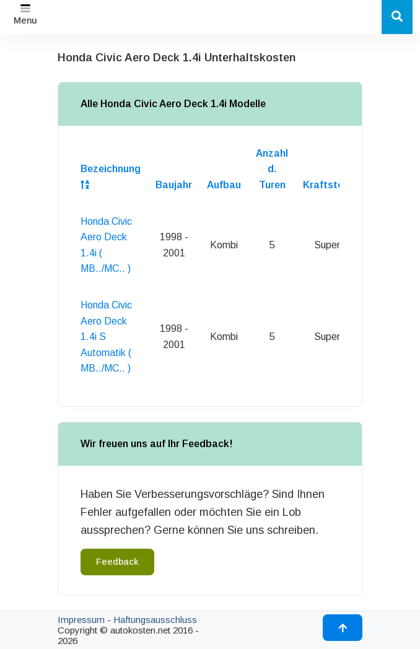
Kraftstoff (327, 185)
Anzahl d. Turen (272, 169)
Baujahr (173, 185)
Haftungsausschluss (155, 619)
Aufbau (224, 185)
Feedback (117, 562)
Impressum (81, 619)
